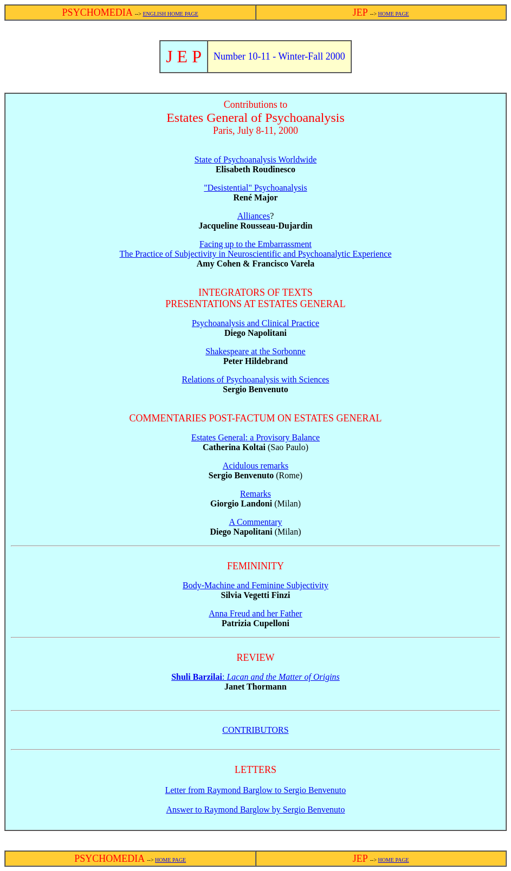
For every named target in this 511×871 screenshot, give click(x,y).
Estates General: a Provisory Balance (255, 437)
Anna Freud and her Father (255, 613)
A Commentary (255, 521)
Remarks (255, 493)
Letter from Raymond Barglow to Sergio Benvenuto (255, 790)
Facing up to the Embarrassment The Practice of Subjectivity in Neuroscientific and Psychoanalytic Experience (255, 248)
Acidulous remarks (255, 465)
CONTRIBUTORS (255, 729)
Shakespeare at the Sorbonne (255, 351)
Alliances (253, 215)
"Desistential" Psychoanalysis (255, 187)
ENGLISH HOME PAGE (170, 14)
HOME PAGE (393, 14)
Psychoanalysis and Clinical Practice (255, 323)
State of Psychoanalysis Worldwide (256, 159)
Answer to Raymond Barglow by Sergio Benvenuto (255, 809)
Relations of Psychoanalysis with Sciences (255, 379)
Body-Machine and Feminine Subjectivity (255, 585)
